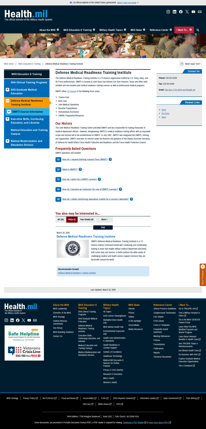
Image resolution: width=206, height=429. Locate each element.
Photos (131, 312)
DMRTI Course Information (27, 111)
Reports (156, 352)
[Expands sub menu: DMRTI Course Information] (9, 111)
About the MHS (47, 30)
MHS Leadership (60, 308)
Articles (131, 308)
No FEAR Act (48, 398)
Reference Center (159, 30)
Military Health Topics (111, 30)
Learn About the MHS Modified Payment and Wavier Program (188, 329)
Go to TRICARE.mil (187, 308)
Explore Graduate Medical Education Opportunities (189, 360)
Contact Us (57, 336)
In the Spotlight (134, 321)
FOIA (103, 398)
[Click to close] (203, 267)
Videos (131, 316)
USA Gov (87, 404)
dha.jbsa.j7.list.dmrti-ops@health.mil (180, 89)
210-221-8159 (171, 78)
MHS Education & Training (78, 30)
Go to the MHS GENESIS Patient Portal (189, 321)
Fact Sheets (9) (86, 219)
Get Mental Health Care (188, 350)
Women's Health (110, 382)
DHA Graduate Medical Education (24, 91)
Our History (58, 328)
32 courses (71, 91)
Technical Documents (162, 356)
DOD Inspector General (122, 398)
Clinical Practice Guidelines (164, 308)
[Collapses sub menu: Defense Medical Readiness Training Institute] (7, 100)
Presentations (159, 344)
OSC (118, 404)
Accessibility (88, 398)
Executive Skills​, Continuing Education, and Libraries (27, 120)
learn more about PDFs (158, 422)
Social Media (133, 325)
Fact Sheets (158, 316)
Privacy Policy (29, 398)
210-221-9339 (168, 83)
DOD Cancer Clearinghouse (114, 315)
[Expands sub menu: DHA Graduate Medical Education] (7, 89)
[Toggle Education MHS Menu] (94, 30)
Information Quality (148, 398)
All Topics (107, 311)
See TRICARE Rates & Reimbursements (188, 345)
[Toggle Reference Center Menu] (171, 30)
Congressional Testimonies (164, 312)
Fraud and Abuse (68, 398)
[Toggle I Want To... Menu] (191, 30)
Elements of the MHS (62, 312)
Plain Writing (191, 398)
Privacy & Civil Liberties (113, 370)
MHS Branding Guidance (63, 332)
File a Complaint (185, 365)
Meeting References (161, 336)
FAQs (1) (72, 219)
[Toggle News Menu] (144, 30)
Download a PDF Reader (133, 422)
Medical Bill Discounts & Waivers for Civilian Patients (113, 363)
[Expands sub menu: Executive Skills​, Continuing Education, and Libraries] (7, 119)
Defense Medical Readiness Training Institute (27, 102)
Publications (158, 348)
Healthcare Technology (112, 356)
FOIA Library (158, 321)
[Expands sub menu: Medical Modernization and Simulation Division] (7, 141)
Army (164, 109)
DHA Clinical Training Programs (29, 82)
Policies (156, 340)
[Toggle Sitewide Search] (198, 30)
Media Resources (135, 329)
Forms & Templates (161, 325)
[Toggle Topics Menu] (125, 30)
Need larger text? (190, 64)
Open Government (171, 398)
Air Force (165, 113)
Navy (164, 117)
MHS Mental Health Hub (113, 327)
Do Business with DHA (188, 354)
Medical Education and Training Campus (29, 131)
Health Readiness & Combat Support (111, 346)
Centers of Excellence (112, 352)
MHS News (136, 30)
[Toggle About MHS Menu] (58, 30)
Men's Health (108, 378)
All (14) (61, 219)
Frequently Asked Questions (160, 331)
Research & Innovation (112, 374)
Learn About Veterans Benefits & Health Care (188, 338)
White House (103, 404)
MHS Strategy (59, 316)
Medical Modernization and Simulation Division (26, 142)
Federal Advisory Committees (60, 322)
